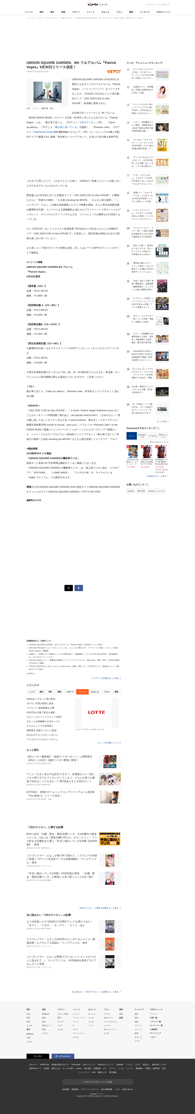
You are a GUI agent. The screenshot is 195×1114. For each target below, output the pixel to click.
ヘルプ (152, 1037)
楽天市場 (141, 491)
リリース (153, 1014)
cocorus (79, 1068)
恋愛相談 (97, 1068)
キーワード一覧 (156, 1025)
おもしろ (105, 12)
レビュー (76, 1014)
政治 (28, 1022)
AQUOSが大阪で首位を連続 (41, 712)
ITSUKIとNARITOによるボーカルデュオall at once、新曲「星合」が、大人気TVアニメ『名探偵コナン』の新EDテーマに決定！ (74, 667)
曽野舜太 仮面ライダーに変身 (42, 730)
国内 (42, 12)
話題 (121, 1018)
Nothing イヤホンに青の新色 (41, 699)
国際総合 (30, 1034)
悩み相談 (87, 1068)
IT (74, 1025)
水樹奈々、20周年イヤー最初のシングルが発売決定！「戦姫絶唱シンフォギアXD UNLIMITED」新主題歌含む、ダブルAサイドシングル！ (73, 655)
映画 (44, 1018)
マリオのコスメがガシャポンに (42, 739)
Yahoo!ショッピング (156, 491)
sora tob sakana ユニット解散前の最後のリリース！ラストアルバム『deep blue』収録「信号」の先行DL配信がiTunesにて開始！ (74, 661)
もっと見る (163, 421)
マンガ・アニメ (79, 1018)
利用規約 (75, 1089)
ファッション (78, 1033)
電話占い (146, 1065)
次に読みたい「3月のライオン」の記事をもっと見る (96, 992)
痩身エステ (102, 1072)
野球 (59, 1018)
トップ (32, 692)
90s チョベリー (110, 1029)
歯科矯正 (156, 1068)
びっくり (92, 1014)
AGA (94, 1072)
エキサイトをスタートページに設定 (97, 1082)
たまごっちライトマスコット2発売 (44, 717)
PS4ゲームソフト (163, 436)
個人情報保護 (106, 1089)
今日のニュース (163, 12)
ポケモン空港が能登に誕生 (40, 703)
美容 (164, 1068)
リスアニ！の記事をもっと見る (106, 678)
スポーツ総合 (62, 1014)
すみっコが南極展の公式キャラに (44, 721)
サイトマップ (155, 1033)
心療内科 (119, 1065)
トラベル (107, 1025)
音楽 (44, 1022)
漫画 (131, 12)
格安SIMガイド (35, 1068)
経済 (28, 1018)
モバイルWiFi (68, 1068)
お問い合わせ (127, 1089)
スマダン (107, 1014)
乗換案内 (139, 1068)
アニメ (131, 436)
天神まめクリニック (106, 1065)
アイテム (129, 1065)
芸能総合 (45, 1014)
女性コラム (108, 1018)
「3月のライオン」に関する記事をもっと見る (99, 908)
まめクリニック (89, 1065)
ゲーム (75, 1022)
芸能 (63, 12)
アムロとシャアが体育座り (40, 726)
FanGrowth (75, 1065)
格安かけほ (55, 1068)
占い (105, 1068)
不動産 (147, 1068)
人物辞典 (153, 1029)
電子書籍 (112, 1072)
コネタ (91, 1018)
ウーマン (112, 1068)
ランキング (145, 12)
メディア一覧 (155, 1022)
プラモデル (152, 436)
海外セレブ (46, 1025)
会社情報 (65, 1089)
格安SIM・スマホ (159, 1065)
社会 (28, 1014)
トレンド (91, 12)
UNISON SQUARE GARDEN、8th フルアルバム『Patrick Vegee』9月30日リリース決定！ (66, 645)
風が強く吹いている (66, 127)
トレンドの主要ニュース (109, 743)
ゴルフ (60, 1025)
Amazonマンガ (142, 436)
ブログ (137, 1065)
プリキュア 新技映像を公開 (40, 708)
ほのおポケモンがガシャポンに (42, 735)
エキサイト (165, 4)
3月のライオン (88, 122)
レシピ (121, 1068)
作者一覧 (153, 1018)
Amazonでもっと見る (156, 476)
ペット (91, 1025)
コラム (119, 12)
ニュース (29, 12)
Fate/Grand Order (43, 132)
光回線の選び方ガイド (60, 1065)
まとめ (29, 1025)
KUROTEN (44, 1065)
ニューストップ (152, 4)
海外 (52, 12)
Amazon (130, 491)
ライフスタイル (110, 1022)
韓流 (44, 1029)
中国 (28, 1038)
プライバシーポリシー (90, 1089)
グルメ (75, 1029)
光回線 (46, 1068)
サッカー (61, 1022)
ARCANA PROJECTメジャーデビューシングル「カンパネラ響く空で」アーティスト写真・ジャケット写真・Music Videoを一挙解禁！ (74, 649)
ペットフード (84, 1072)
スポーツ (76, 12)
